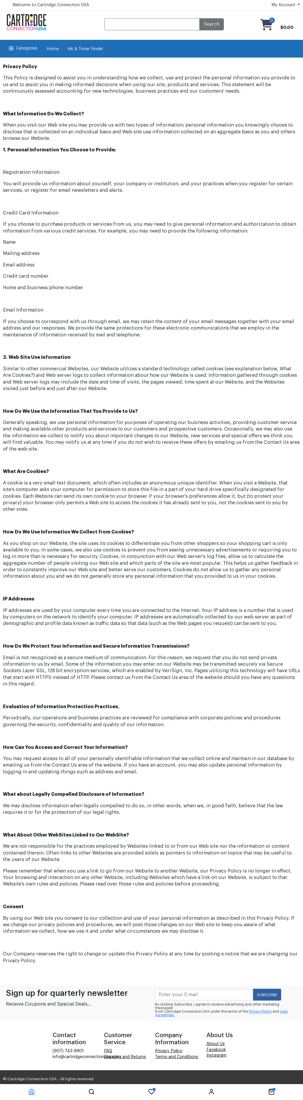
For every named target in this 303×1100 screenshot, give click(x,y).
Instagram (216, 1055)
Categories (23, 48)
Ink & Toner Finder (85, 49)
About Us (215, 1044)
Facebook (216, 1050)
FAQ (108, 1051)
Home (53, 49)
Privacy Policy (260, 1011)
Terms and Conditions (176, 1057)
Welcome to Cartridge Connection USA (50, 5)
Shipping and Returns (125, 1057)
